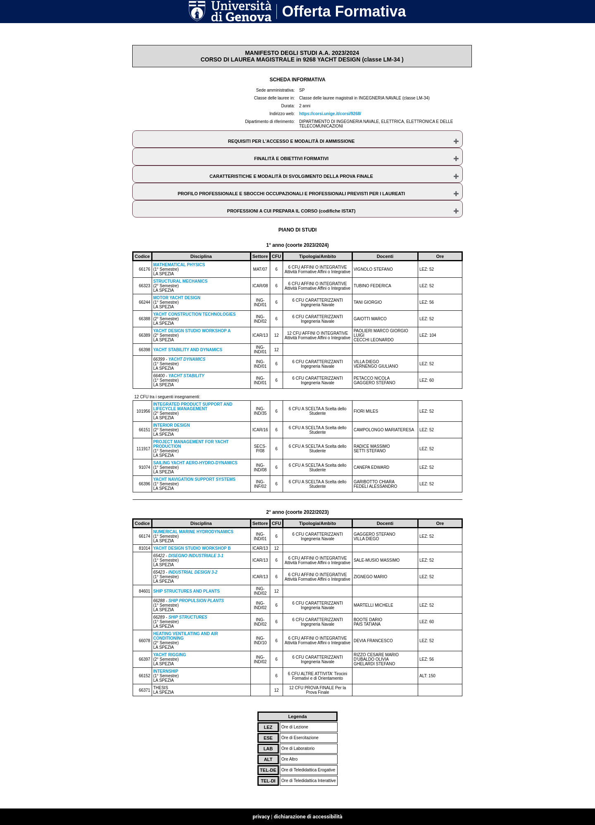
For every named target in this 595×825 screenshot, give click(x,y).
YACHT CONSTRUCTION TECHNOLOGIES (194, 314)
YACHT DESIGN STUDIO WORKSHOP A (192, 331)
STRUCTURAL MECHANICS (180, 281)
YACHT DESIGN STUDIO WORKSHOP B (192, 548)
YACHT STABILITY (186, 375)
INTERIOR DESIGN (171, 425)
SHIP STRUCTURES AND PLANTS (186, 591)
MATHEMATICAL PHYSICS (179, 264)
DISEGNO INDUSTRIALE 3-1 (195, 555)
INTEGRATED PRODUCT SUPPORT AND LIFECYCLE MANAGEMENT (193, 406)
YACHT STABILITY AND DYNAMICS (187, 349)
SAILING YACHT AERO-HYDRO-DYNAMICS (195, 463)
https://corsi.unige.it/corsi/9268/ (330, 113)
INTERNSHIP (165, 671)
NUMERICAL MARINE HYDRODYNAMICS (193, 532)
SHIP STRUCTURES (187, 617)
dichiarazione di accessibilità (308, 816)
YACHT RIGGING (169, 654)
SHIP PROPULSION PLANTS (196, 600)
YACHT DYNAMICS (186, 359)
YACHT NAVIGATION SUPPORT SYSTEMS (194, 479)
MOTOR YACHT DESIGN (176, 297)
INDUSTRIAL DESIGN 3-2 (192, 572)
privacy (261, 816)
